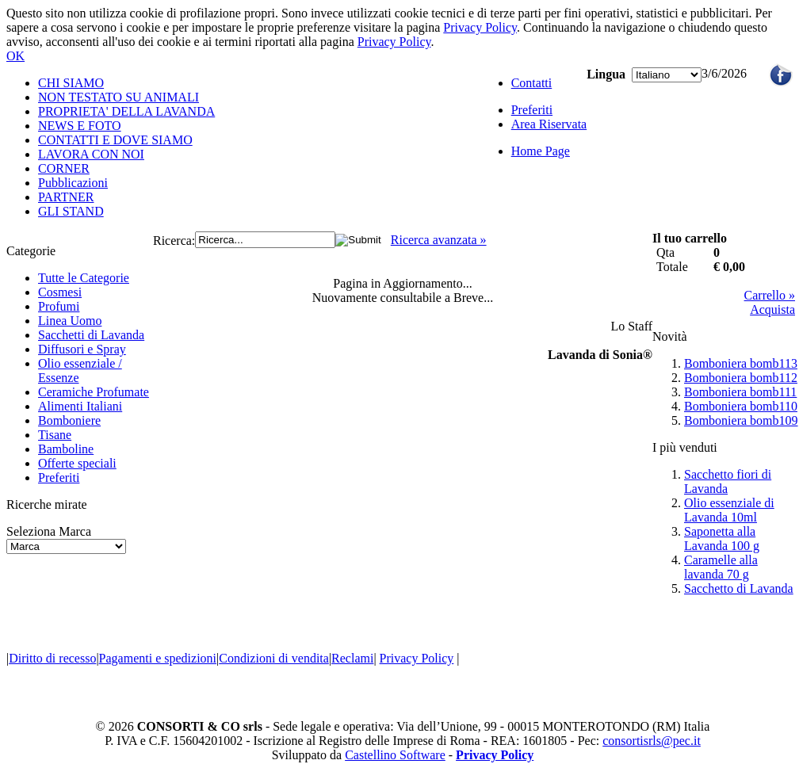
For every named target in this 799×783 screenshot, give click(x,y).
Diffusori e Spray (82, 349)
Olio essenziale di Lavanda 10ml (729, 510)
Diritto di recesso (52, 658)
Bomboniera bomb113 (740, 363)
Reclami (352, 658)
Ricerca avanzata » (439, 239)
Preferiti (58, 477)
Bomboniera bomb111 (740, 392)
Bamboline (66, 449)
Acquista (772, 309)
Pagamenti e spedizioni (157, 658)
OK (15, 56)
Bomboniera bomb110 (740, 406)
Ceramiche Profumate (93, 392)
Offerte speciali (77, 463)
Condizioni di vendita (274, 658)
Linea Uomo (69, 320)
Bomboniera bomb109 (741, 420)
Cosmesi (60, 292)
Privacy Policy (480, 27)
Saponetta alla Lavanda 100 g (721, 538)
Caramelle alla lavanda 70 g (721, 567)
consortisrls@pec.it (651, 740)
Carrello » (769, 295)
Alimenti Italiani (80, 406)
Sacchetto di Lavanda (738, 588)
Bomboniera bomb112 (740, 377)
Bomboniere (69, 420)
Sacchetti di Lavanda (91, 335)
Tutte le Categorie (83, 278)
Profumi (58, 306)
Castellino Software (395, 755)
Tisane (54, 434)
